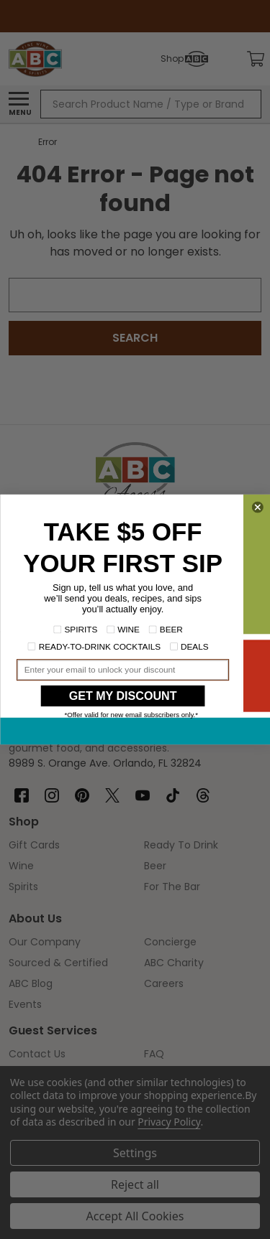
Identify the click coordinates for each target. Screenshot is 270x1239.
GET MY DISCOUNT (122, 695)
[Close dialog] (257, 507)
